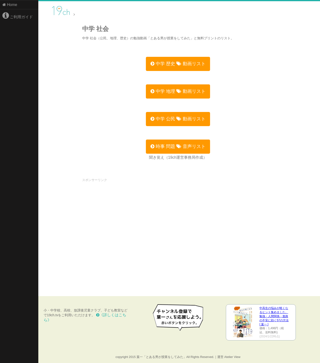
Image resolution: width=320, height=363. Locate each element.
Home (9, 5)
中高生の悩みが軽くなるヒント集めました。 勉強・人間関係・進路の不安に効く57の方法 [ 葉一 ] (273, 316)
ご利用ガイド (17, 15)
